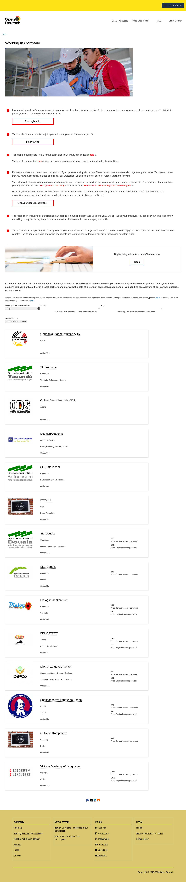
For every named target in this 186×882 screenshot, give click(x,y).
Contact (17, 855)
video (40, 161)
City (103, 305)
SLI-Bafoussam (50, 467)
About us (18, 828)
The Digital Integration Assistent (28, 833)
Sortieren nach (11, 318)
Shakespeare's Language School (61, 699)
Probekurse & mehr (140, 21)
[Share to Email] (98, 800)
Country (43, 305)
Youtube (101, 844)
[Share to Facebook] (87, 800)
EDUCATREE (49, 633)
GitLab (101, 855)
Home (4, 34)
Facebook (102, 833)
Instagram (102, 839)
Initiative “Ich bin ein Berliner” (27, 839)
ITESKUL (46, 500)
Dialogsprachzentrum (53, 600)
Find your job (33, 142)
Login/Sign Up (175, 5)
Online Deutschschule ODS (57, 400)
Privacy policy (142, 839)
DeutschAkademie (52, 433)
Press (16, 850)
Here (57, 836)
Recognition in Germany (53, 185)
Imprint (139, 828)
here (93, 155)
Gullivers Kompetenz (53, 733)
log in (157, 298)
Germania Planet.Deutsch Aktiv (60, 334)
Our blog (100, 828)
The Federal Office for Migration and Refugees (108, 185)
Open (137, 262)
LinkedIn (101, 850)
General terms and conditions (149, 833)
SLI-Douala (47, 533)
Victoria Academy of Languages (60, 766)
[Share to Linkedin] (95, 800)
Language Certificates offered (17, 305)
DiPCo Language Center (56, 666)
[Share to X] (91, 800)
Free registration (32, 121)
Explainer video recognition (33, 203)
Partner (17, 844)
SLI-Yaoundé (48, 367)
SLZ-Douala (48, 566)
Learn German (175, 21)
